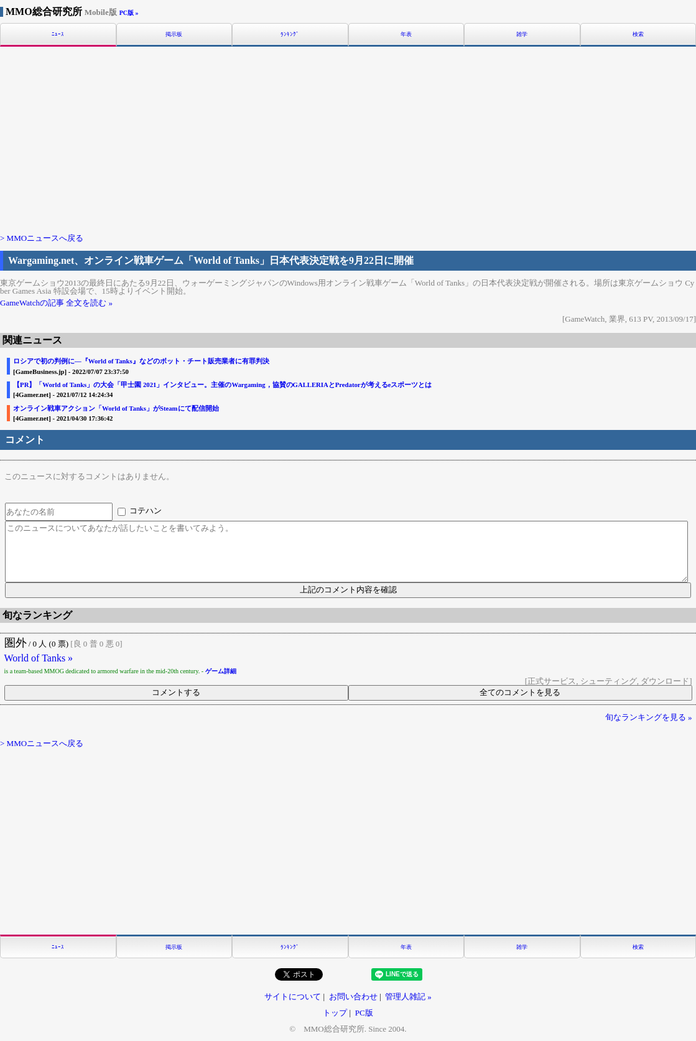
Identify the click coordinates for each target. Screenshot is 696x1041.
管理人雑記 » (408, 996)
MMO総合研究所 (61, 11)
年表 (406, 34)
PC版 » (129, 12)
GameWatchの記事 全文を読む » (56, 303)
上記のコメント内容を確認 (348, 589)
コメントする (176, 692)
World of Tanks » (38, 658)
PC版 (364, 1012)
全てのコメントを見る (520, 692)
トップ (335, 1012)
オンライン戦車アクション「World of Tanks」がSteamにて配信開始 (115, 408)
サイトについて (292, 996)
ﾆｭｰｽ (58, 34)
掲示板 (173, 34)
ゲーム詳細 (220, 671)
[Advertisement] (348, 139)
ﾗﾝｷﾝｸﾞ (290, 34)
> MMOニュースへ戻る (41, 238)
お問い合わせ (353, 996)
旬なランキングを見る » (648, 717)
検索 (638, 34)
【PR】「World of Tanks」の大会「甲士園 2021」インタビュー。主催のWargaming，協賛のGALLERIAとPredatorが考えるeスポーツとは (222, 384)
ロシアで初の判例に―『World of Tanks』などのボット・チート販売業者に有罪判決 (141, 361)
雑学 (521, 34)
